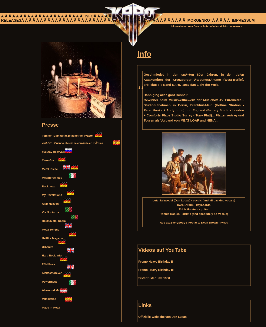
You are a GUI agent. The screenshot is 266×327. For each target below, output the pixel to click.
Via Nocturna (50, 212)
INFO (89, 16)
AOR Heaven (50, 203)
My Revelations (52, 195)
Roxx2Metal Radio (54, 220)
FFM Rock (48, 264)
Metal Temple (50, 229)
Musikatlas (49, 298)
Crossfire (48, 160)
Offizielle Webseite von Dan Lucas (162, 317)
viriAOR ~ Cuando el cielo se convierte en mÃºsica (72, 143)
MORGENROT (199, 20)
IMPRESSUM (243, 20)
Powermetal (49, 281)
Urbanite (47, 247)
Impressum (235, 26)
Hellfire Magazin (52, 238)
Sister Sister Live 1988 (154, 278)
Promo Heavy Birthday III (156, 270)
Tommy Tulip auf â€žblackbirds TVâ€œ (67, 135)
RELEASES (11, 20)
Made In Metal (51, 307)
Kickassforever (52, 273)
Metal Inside (50, 169)
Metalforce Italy (52, 177)
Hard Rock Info (51, 255)
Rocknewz (49, 186)
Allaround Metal (52, 290)
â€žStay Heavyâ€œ (54, 151)
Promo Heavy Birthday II (155, 261)
